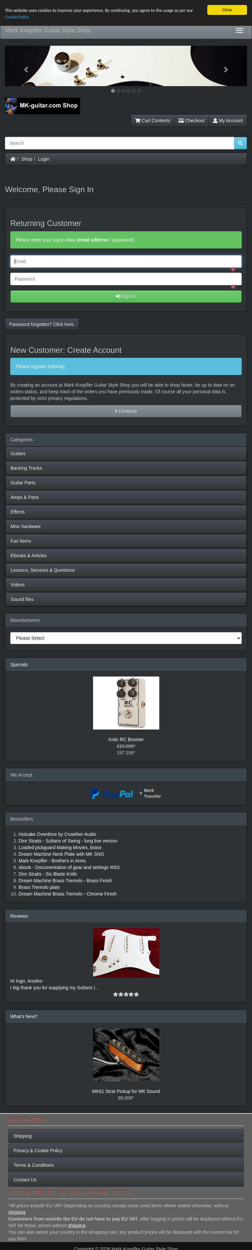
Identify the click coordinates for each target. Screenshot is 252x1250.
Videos (18, 584)
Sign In (126, 296)
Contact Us (25, 1179)
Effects (18, 511)
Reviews (19, 915)
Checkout (191, 120)
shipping (16, 1212)
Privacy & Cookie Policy (38, 1150)
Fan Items (21, 540)
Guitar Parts (23, 482)
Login (43, 158)
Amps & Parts (25, 497)
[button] (23, 65)
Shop (27, 158)
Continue (126, 410)
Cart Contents (152, 120)
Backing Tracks (26, 467)
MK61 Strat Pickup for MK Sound (126, 1091)
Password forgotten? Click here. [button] (42, 324)
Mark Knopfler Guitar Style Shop (48, 30)
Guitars (18, 453)
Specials (19, 664)
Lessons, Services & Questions (43, 569)
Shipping (23, 1136)
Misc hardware (26, 526)
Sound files (22, 599)
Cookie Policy (17, 17)
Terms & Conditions (34, 1165)
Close (227, 9)
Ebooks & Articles (29, 555)
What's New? (23, 1016)
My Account (228, 120)
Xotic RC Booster (126, 739)
